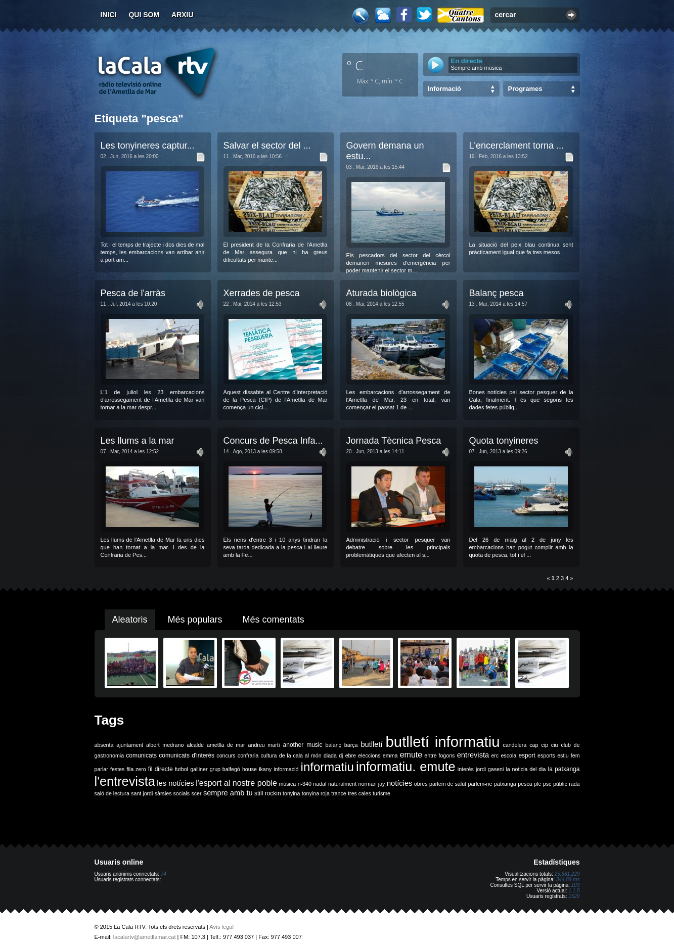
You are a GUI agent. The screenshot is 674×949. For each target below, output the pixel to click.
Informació (444, 88)
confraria (248, 755)
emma (390, 755)
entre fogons (439, 755)
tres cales (359, 793)
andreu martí (264, 745)
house (249, 769)
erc (495, 755)
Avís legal (221, 927)
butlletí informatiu (443, 741)
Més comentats (273, 619)
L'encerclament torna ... (516, 145)
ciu (554, 745)
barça (351, 745)
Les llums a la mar (137, 441)
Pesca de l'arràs (133, 293)
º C (355, 65)
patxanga (505, 784)
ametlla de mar (226, 745)
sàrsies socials (172, 793)
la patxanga (564, 769)
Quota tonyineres (503, 441)
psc (547, 784)
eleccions (369, 755)
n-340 (304, 784)
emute (411, 754)
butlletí (371, 744)
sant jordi (142, 793)
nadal (319, 784)
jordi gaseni (490, 769)
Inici (109, 15)
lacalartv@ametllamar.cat (144, 937)
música (287, 784)
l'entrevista (125, 781)
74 (163, 874)
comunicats (141, 755)
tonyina (291, 793)
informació (286, 769)
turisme (381, 793)
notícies (400, 783)
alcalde (195, 745)
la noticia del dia (526, 769)
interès (466, 769)
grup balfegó (225, 769)
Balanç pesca (496, 293)
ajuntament (129, 745)
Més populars (195, 619)
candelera (514, 745)
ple (537, 784)
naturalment (342, 784)
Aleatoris (130, 619)
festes (117, 769)
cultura (269, 755)
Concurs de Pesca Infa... (273, 441)
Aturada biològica (381, 293)
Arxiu (182, 15)
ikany (265, 769)
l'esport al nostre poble (236, 783)
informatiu (327, 767)
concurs (225, 755)
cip (544, 745)
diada (330, 755)
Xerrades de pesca (261, 293)
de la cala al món (300, 755)
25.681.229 (566, 874)
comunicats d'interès (186, 755)
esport (526, 755)
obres (421, 784)
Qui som (143, 15)
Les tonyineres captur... (148, 145)
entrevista (473, 755)
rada (574, 784)
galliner (198, 769)
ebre (350, 755)
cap (533, 745)
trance (338, 793)
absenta (104, 745)
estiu (563, 755)
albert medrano (165, 745)
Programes (525, 88)
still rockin (267, 793)
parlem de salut (447, 784)
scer (196, 793)
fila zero (136, 769)
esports (546, 755)
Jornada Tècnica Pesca (393, 441)
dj (341, 755)
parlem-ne (480, 784)
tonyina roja (316, 793)
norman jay (371, 784)
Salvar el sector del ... (267, 145)
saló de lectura (112, 793)
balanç (333, 745)
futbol (181, 769)
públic (560, 784)
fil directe (160, 769)
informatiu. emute (406, 767)
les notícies (175, 783)
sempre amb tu (228, 793)
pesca (525, 784)
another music (303, 744)
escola (508, 755)
